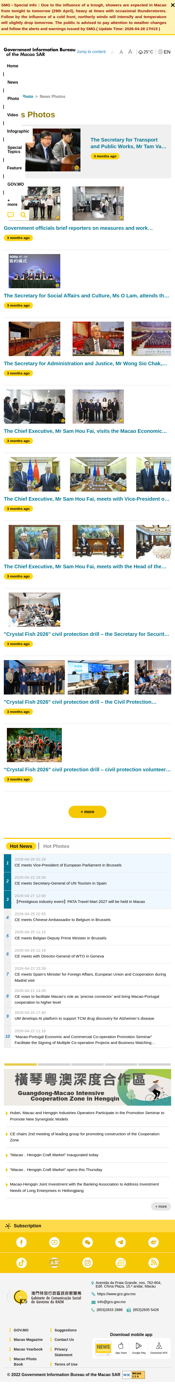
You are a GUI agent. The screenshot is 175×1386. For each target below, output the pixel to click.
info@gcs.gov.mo (112, 1306)
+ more (161, 1210)
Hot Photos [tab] (56, 850)
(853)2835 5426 (146, 1314)
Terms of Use (66, 1368)
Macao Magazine (28, 1344)
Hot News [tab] (21, 850)
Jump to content (91, 51)
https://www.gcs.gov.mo (116, 1298)
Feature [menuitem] (15, 75)
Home (9, 100)
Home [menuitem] (12, 66)
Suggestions (66, 1334)
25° (148, 52)
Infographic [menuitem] (100, 66)
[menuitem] (32, 66)
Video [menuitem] (74, 66)
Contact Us (64, 1344)
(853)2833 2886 (110, 1314)
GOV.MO (21, 1334)
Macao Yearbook (28, 1353)
